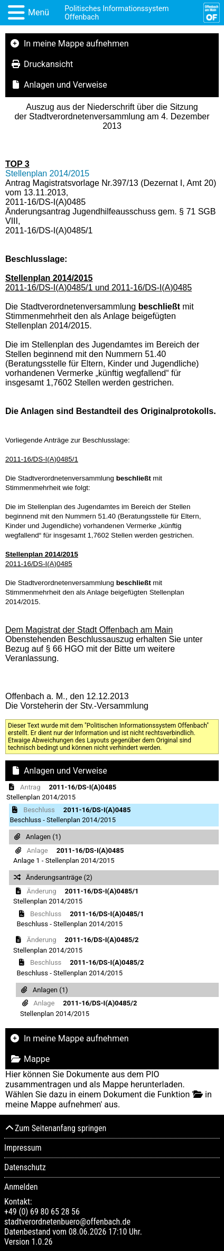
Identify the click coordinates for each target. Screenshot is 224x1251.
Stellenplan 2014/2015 (47, 173)
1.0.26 (41, 1242)
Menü (38, 12)
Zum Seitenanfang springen (55, 1128)
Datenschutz (25, 1167)
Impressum (23, 1148)
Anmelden (21, 1187)
